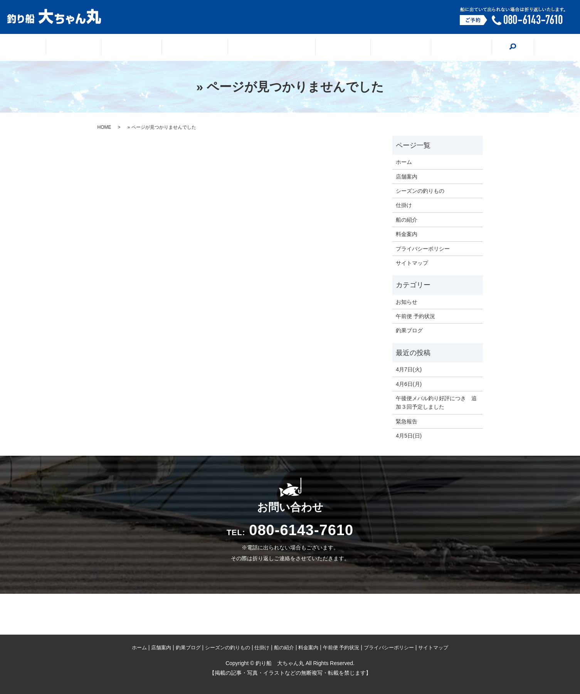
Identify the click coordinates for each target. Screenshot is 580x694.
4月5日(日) (409, 436)
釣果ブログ (203, 48)
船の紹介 (383, 48)
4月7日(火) (409, 369)
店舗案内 (148, 48)
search (481, 47)
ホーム (100, 48)
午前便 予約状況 (415, 316)
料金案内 (434, 48)
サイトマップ (412, 263)
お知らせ (406, 302)
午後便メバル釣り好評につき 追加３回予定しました (436, 402)
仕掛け (334, 48)
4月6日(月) (409, 384)
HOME (104, 127)
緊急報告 (406, 421)
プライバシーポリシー (423, 249)
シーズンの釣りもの (272, 48)
